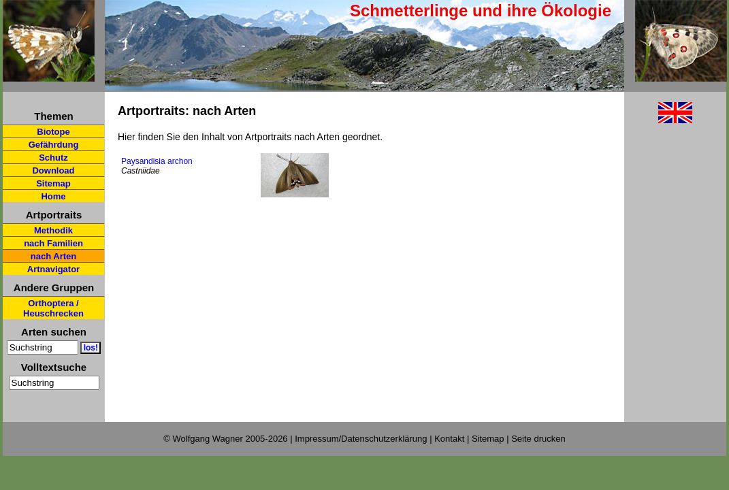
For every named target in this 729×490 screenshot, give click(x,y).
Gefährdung (54, 145)
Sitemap (53, 183)
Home (53, 196)
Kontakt (449, 439)
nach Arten (53, 256)
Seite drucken (538, 439)
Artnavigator (53, 269)
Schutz (53, 157)
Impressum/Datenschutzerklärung (361, 439)
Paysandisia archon (157, 161)
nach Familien (53, 243)
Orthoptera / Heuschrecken (53, 308)
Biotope (53, 132)
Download (53, 170)
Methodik (53, 230)
